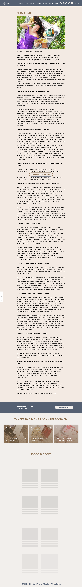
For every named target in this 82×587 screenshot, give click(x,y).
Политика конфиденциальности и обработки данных (41, 584)
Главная (21, 3)
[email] (68, 563)
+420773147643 (11, 564)
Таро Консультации (63, 430)
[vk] (64, 3)
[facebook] (72, 3)
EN (75, 3)
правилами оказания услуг (41, 547)
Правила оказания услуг (41, 583)
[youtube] (69, 3)
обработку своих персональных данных (46, 546)
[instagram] (61, 3)
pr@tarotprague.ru (12, 569)
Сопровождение (34, 572)
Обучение (32, 3)
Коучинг (39, 3)
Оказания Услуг (75, 572)
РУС (78, 3)
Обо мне (51, 3)
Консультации (33, 566)
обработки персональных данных (69, 572)
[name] (68, 568)
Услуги (27, 3)
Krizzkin (9, 572)
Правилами (69, 571)
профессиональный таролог (41, 176)
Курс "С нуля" (10, 430)
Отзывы (45, 3)
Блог (56, 3)
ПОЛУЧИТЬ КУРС (69, 576)
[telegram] (66, 3)
